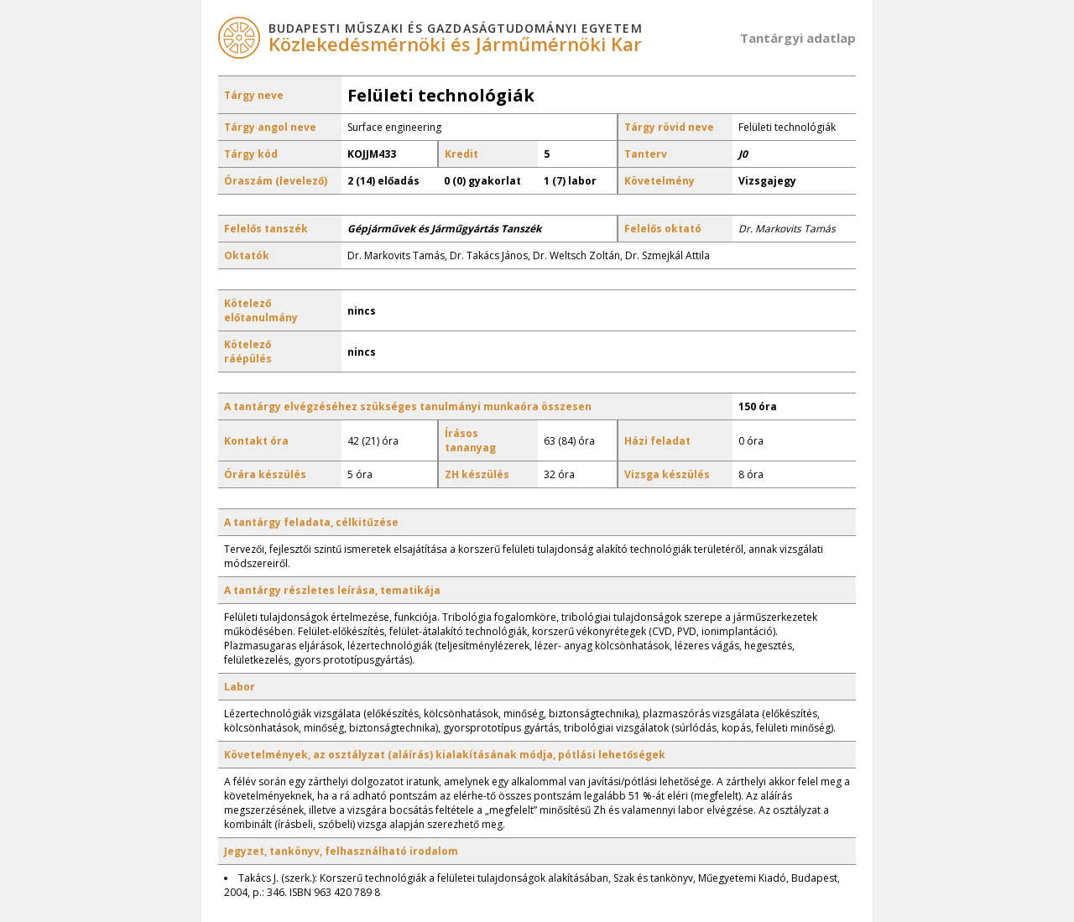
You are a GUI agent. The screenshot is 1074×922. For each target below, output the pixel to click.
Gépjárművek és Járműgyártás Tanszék (444, 228)
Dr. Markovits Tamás (787, 228)
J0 (743, 154)
